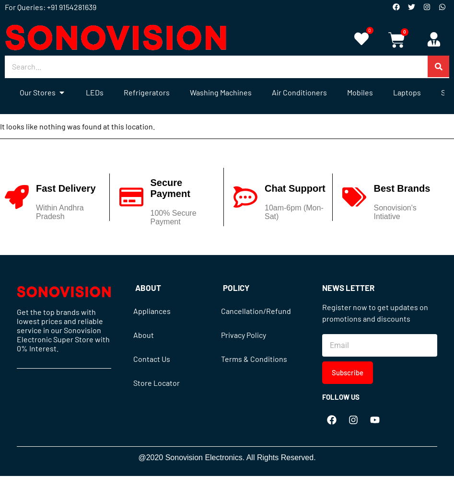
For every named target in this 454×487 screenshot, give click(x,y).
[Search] (438, 66)
